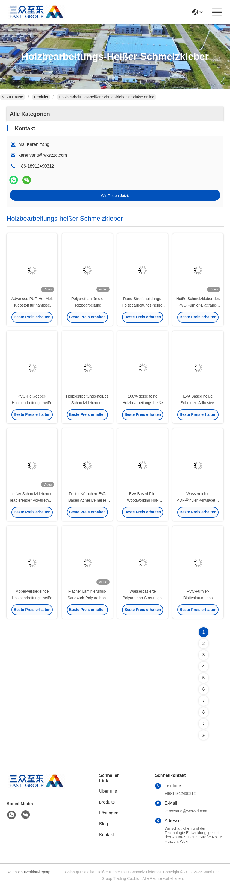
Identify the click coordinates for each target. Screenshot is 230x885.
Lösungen (108, 813)
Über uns (108, 791)
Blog (103, 824)
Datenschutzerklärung (20, 872)
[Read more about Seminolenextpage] (203, 724)
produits (107, 802)
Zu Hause (12, 97)
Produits (41, 97)
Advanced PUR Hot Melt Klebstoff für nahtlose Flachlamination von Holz (32, 305)
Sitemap (43, 872)
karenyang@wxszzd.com (43, 155)
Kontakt (106, 834)
